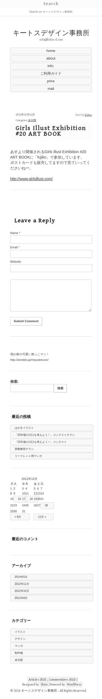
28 (46, 505)
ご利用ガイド (50, 73)
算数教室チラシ (24, 448)
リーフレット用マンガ (28, 455)
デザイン (20, 638)
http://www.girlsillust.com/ (31, 179)
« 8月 (18, 516)
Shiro (44, 684)
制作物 (19, 652)
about (51, 58)
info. (51, 66)
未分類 (32, 120)
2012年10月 (22, 590)
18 (31, 498)
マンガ (19, 645)
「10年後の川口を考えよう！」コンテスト (41, 441)
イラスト (20, 631)
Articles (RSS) (37, 679)
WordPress (74, 684)
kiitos (88, 115)
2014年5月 (21, 576)
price (51, 81)
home (51, 51)
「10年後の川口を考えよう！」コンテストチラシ (45, 434)
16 (19, 498)
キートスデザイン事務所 (51, 33)
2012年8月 (21, 597)
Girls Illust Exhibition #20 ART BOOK (51, 131)
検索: (14, 382)
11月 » (42, 516)
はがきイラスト (24, 427)
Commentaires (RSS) (62, 679)
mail (51, 89)
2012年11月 (22, 583)
